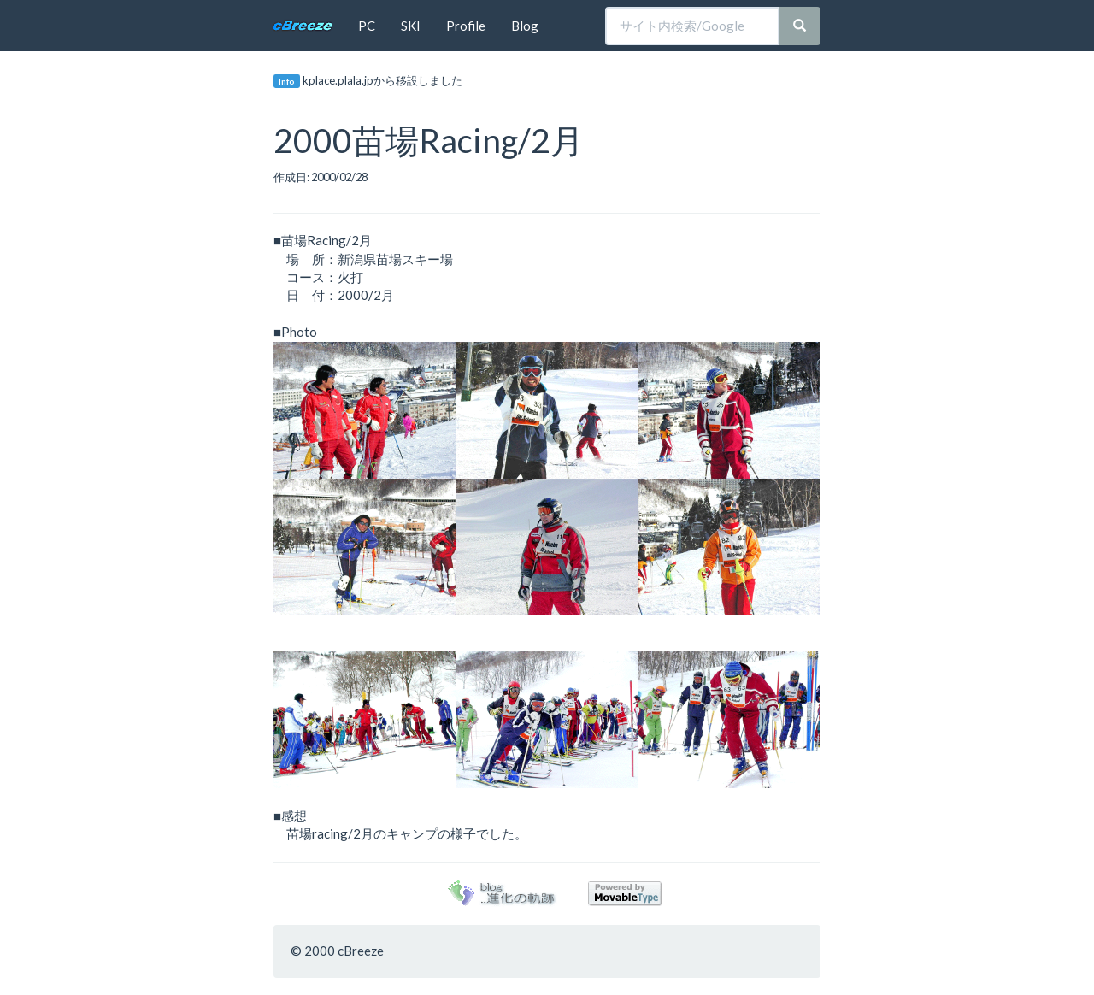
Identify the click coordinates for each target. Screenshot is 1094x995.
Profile (465, 25)
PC (366, 25)
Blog (524, 25)
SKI (411, 25)
